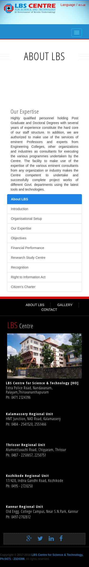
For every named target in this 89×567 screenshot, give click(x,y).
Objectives (18, 238)
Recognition (19, 267)
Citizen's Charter (23, 287)
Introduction (19, 209)
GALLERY (64, 305)
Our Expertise (21, 228)
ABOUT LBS (35, 305)
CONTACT (49, 310)
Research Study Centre (28, 257)
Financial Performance (27, 248)
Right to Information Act (28, 277)
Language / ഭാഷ (73, 5)
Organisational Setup (26, 219)
